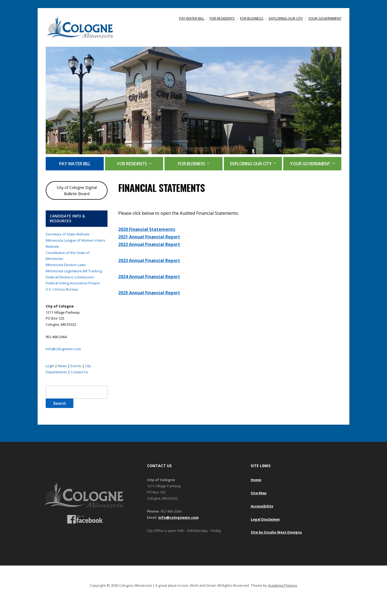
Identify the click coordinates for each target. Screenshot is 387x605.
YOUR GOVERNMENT (324, 18)
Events (75, 365)
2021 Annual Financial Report (149, 237)
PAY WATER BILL (191, 18)
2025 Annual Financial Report (149, 293)
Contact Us (79, 372)
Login (50, 365)
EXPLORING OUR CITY (286, 18)
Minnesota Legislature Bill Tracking (74, 271)
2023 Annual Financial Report (149, 260)
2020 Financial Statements (146, 229)
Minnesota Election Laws (66, 264)
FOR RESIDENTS (222, 18)
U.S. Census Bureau (62, 289)
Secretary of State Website (67, 234)
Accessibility (262, 506)
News (62, 365)
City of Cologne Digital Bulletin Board (77, 190)
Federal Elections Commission (70, 277)
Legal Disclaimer (265, 519)
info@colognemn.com (63, 348)
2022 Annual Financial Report (149, 244)
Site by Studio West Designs (276, 532)
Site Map (259, 493)
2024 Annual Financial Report (149, 277)
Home (256, 479)
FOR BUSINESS (251, 18)
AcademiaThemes (282, 585)
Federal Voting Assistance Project (73, 283)
